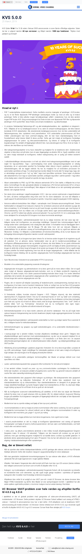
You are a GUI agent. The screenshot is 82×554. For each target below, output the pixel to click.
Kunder (20, 538)
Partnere (48, 538)
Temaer (29, 538)
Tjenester (38, 538)
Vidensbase (18, 2)
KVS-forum (66, 507)
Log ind (45, 2)
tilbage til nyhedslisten (10, 518)
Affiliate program (41, 541)
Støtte (26, 2)
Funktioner (11, 538)
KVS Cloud (34, 2)
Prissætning (58, 538)
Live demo (70, 538)
